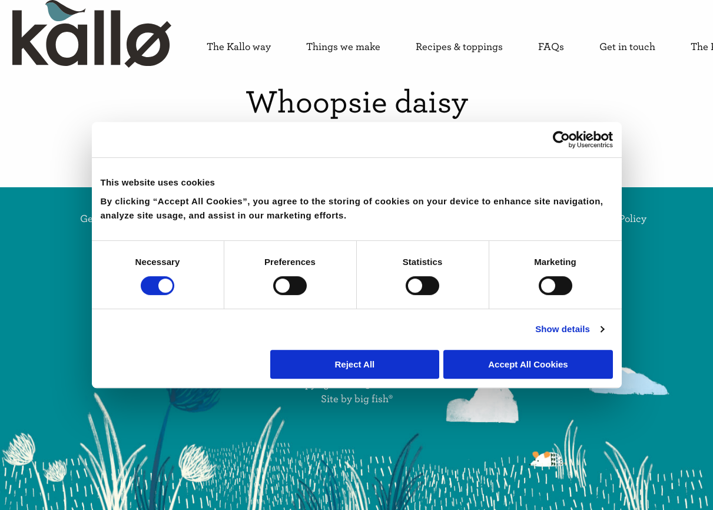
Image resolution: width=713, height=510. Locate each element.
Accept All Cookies (528, 364)
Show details (562, 329)
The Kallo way (239, 46)
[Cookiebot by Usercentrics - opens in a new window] (561, 139)
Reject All (354, 364)
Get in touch (627, 46)
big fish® (373, 398)
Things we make (343, 46)
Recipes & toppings (459, 46)
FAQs (551, 46)
